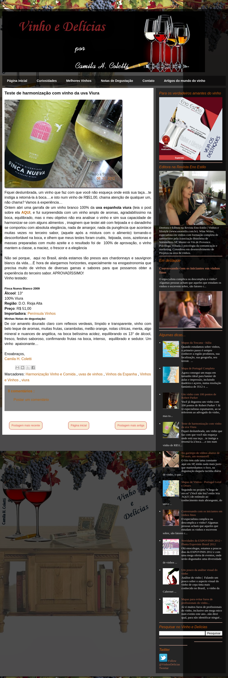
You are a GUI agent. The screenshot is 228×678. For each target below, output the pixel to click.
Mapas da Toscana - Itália (196, 342)
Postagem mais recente (26, 425)
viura (25, 380)
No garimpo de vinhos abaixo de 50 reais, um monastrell (200, 454)
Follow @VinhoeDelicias (169, 662)
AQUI (25, 212)
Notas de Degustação (117, 81)
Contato (148, 81)
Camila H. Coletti (18, 359)
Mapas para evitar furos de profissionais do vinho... (197, 601)
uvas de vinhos (91, 374)
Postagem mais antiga (130, 425)
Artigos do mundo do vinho (184, 81)
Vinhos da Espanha (122, 374)
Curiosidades (47, 81)
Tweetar (164, 668)
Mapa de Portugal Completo (197, 368)
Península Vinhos (42, 313)
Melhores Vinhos (78, 81)
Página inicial (17, 81)
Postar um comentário (31, 400)
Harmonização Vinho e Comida (51, 374)
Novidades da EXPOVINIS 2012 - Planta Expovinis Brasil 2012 (201, 542)
